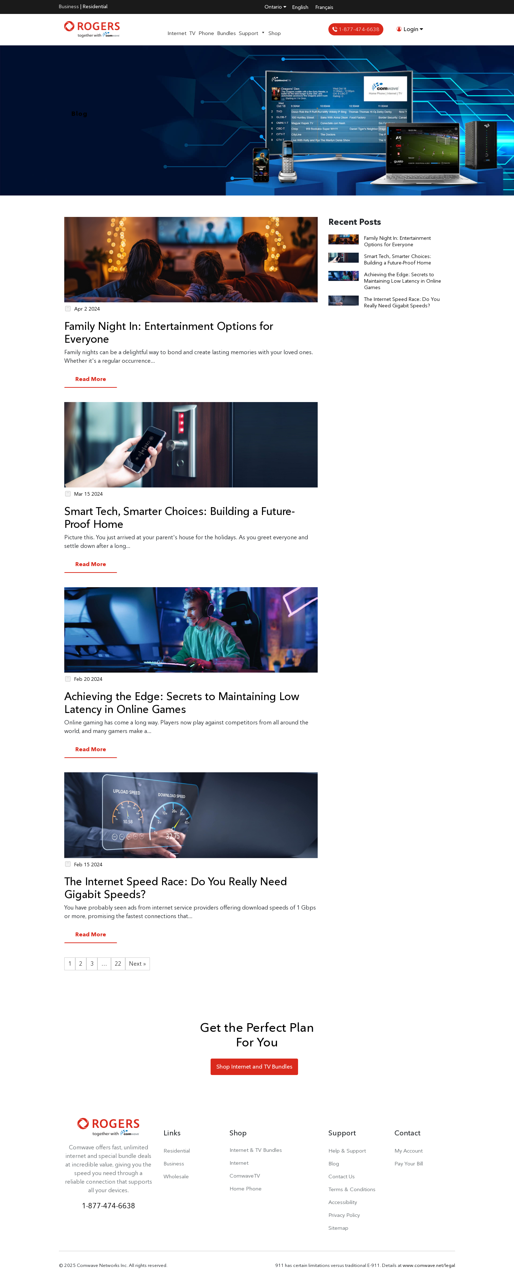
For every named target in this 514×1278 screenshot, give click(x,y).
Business (69, 6)
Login (410, 29)
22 (118, 963)
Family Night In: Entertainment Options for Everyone (168, 332)
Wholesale (176, 1176)
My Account (408, 1150)
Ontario (275, 7)
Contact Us (341, 1176)
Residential (95, 6)
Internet (176, 33)
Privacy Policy (344, 1215)
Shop (274, 33)
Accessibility (342, 1202)
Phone (206, 33)
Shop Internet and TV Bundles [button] (254, 1066)
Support (252, 33)
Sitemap (338, 1227)
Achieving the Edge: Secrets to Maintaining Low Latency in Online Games (181, 702)
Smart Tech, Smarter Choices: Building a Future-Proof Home (179, 517)
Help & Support (347, 1150)
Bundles (226, 33)
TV (192, 33)
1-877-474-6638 (355, 29)
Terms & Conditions (352, 1189)
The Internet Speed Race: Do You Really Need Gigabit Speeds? (175, 888)
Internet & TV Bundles (256, 1149)
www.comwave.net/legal (429, 1265)
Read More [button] (90, 379)
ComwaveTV (245, 1175)
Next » (137, 963)
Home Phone (246, 1188)
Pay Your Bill (408, 1163)
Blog (333, 1163)
